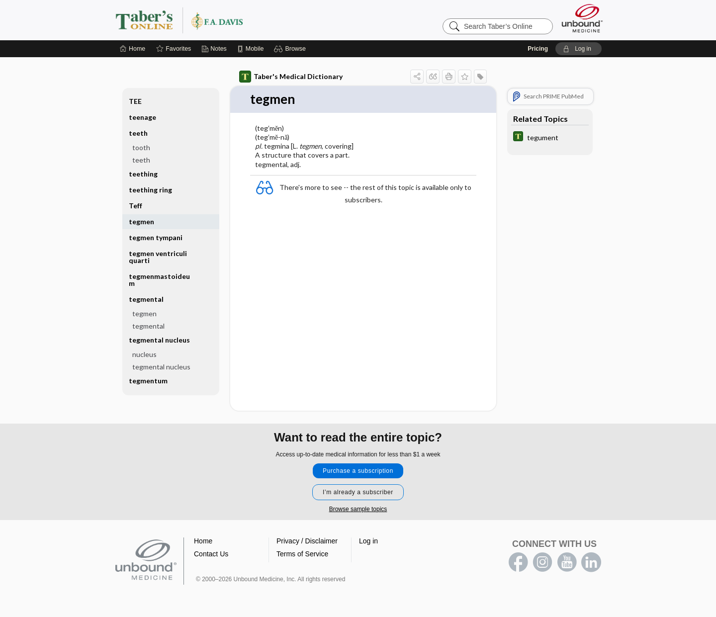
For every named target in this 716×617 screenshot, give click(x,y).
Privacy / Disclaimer (307, 541)
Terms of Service (302, 554)
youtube (567, 562)
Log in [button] (368, 541)
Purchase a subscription (358, 470)
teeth (138, 133)
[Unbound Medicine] (582, 18)
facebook (518, 562)
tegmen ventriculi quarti (158, 256)
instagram (542, 562)
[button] (291, 48)
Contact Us (211, 554)
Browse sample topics (358, 509)
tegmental (146, 299)
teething (143, 174)
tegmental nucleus (159, 340)
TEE (135, 101)
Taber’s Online (238, 20)
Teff (135, 205)
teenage (142, 117)
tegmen (141, 221)
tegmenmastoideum (159, 279)
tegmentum (148, 380)
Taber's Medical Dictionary (291, 77)
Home (203, 541)
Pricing (538, 48)
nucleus (144, 354)
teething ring (150, 189)
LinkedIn (591, 562)
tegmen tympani (155, 237)
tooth (141, 147)
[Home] (132, 48)
